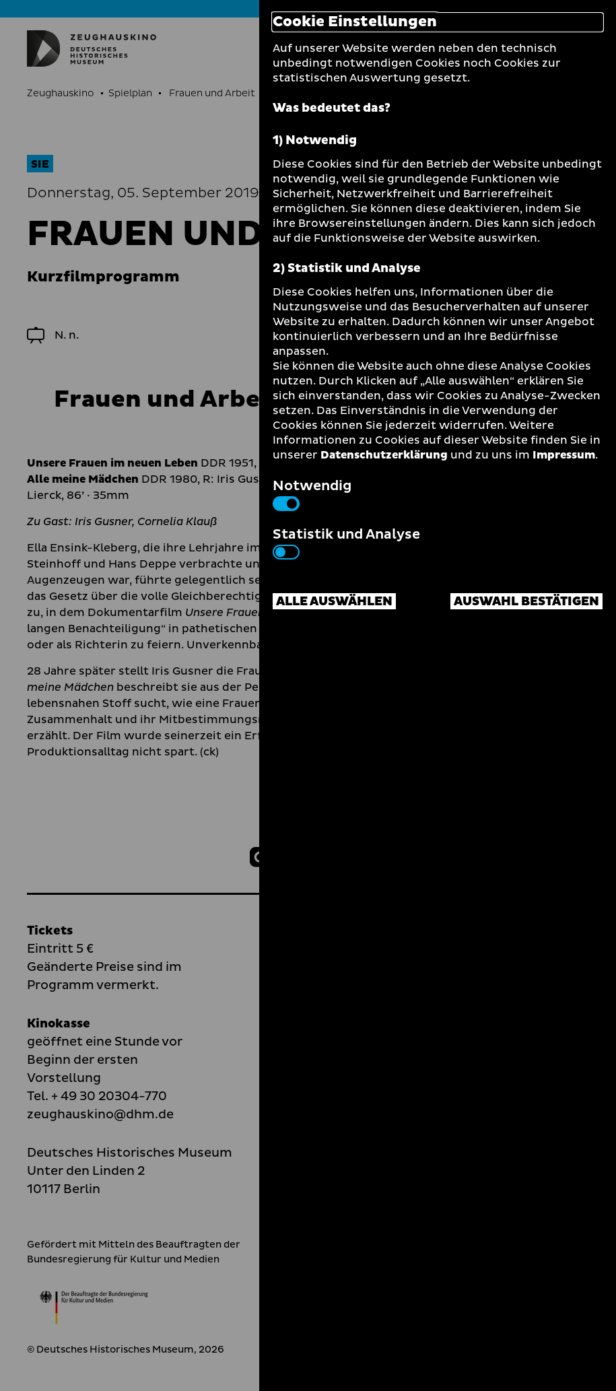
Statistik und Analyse (346, 541)
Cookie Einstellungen (355, 22)
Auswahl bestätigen (526, 601)
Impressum (564, 455)
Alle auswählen (334, 601)
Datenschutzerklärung (384, 455)
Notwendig (312, 493)
